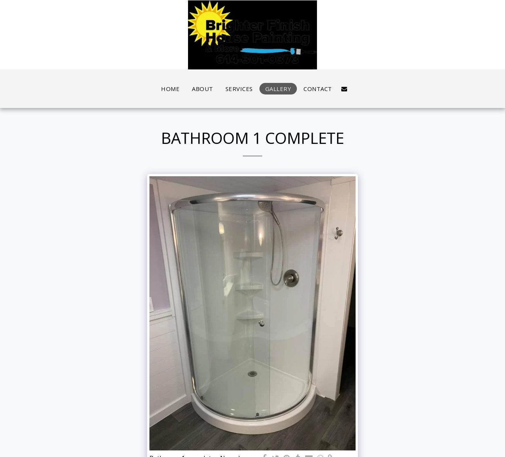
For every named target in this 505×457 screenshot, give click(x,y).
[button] (344, 89)
